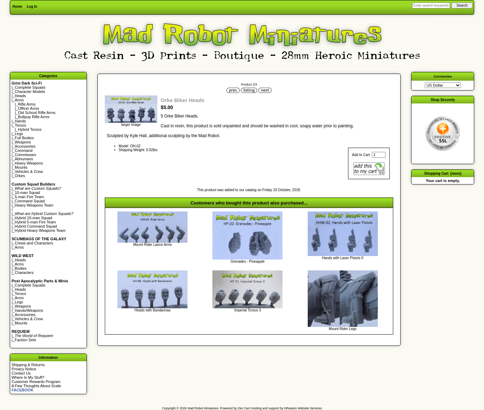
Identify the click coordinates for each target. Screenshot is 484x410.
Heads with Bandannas (153, 310)
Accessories (25, 146)
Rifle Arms (26, 104)
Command (24, 150)
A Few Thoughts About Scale (36, 386)
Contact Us (21, 373)
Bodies (21, 268)
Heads (20, 96)
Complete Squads (30, 87)
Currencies (443, 76)
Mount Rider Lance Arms (152, 245)
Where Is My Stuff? (28, 377)
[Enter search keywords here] (431, 5)
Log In (32, 6)
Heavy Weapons (29, 163)
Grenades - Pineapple (248, 261)
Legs (19, 134)
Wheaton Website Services (303, 408)
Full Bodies (24, 138)
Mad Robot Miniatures (203, 408)
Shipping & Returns (28, 365)
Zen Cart (244, 408)
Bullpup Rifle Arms (33, 117)
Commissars (25, 155)
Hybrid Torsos (29, 129)
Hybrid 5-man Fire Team (35, 222)
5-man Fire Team (29, 197)
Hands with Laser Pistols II (342, 258)
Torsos (20, 125)
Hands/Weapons (29, 310)
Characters (24, 272)
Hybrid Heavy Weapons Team (40, 230)
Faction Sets (25, 340)
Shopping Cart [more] (443, 173)
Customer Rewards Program (36, 381)
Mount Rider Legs (342, 329)
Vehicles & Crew (29, 171)
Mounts (21, 167)
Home (17, 6)
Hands (20, 121)
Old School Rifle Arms (36, 112)
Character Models (30, 91)
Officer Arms (28, 108)
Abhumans (24, 159)
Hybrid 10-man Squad (33, 218)
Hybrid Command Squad (36, 226)
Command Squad (30, 201)
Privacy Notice (24, 369)
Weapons (23, 142)
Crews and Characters (34, 243)
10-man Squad (27, 192)
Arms (19, 247)
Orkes (20, 176)
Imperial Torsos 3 (247, 310)
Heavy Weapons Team (34, 205)
